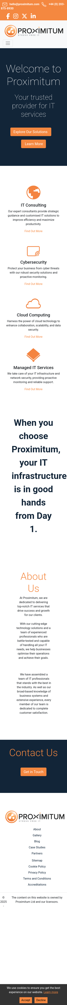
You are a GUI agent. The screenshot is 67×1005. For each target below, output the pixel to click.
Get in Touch (33, 772)
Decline (41, 1000)
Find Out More (33, 231)
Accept (25, 1000)
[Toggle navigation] (8, 43)
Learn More (34, 144)
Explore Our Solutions (30, 132)
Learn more (51, 992)
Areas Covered (33, 825)
